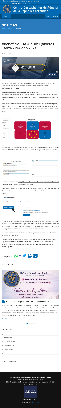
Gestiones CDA (9, 345)
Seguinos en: (27, 399)
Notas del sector (9, 353)
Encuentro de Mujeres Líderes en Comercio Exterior (27, 302)
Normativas (8, 338)
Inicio (3, 29)
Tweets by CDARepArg (9, 361)
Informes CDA (8, 349)
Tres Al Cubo (35, 402)
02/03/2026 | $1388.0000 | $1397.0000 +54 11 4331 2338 (21, 2)
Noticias (10, 29)
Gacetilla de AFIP (9, 341)
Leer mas (5, 318)
